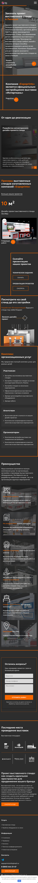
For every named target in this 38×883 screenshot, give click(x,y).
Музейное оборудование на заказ (12, 828)
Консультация (10, 871)
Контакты (5, 843)
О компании (6, 838)
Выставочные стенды (8, 825)
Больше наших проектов (11, 194)
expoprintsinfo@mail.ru (10, 863)
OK (19, 881)
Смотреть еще (10, 804)
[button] (31, 3)
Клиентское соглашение (9, 849)
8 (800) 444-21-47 (8, 867)
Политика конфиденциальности (12, 846)
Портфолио (5, 841)
